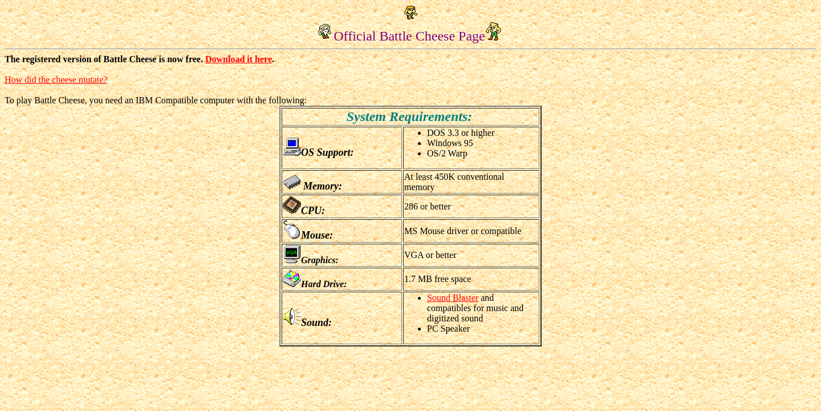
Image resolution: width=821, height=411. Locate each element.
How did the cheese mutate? (56, 79)
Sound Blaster (452, 298)
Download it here (238, 59)
